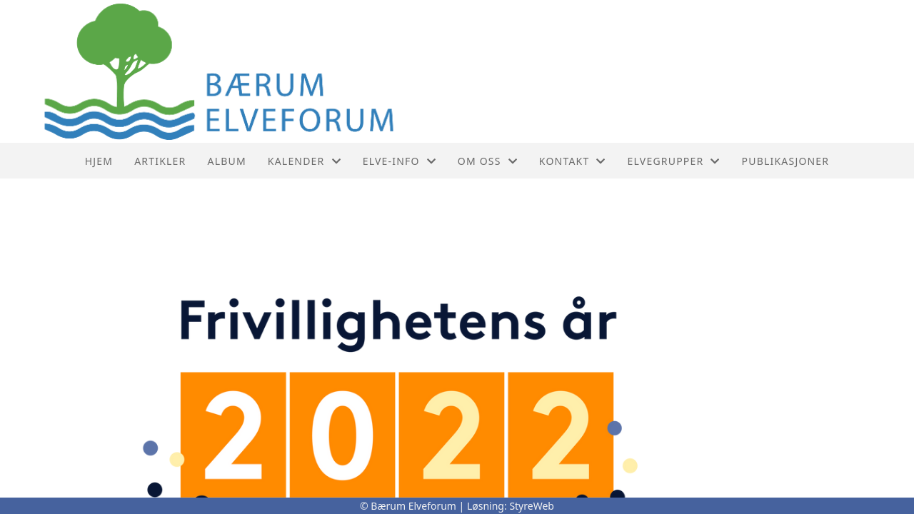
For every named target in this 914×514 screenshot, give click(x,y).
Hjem (99, 161)
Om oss (488, 161)
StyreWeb (531, 506)
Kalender (304, 161)
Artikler (160, 161)
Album (227, 161)
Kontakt (572, 161)
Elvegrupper (674, 161)
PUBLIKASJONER (786, 161)
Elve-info (399, 161)
